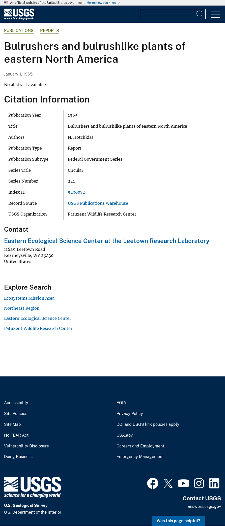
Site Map (12, 424)
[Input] (173, 14)
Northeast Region (22, 308)
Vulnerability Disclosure (26, 446)
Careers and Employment (140, 446)
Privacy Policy (130, 413)
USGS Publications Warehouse (98, 203)
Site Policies (15, 413)
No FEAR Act (16, 435)
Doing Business (18, 456)
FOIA (121, 403)
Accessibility (16, 403)
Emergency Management (140, 456)
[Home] (19, 18)
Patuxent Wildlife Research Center (38, 328)
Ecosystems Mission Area (29, 298)
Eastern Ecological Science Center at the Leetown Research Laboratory (106, 240)
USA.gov (125, 435)
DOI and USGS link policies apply (148, 424)
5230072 (76, 192)
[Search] (200, 14)
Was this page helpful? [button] (178, 520)
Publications (19, 30)
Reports (49, 30)
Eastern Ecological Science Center (37, 318)
